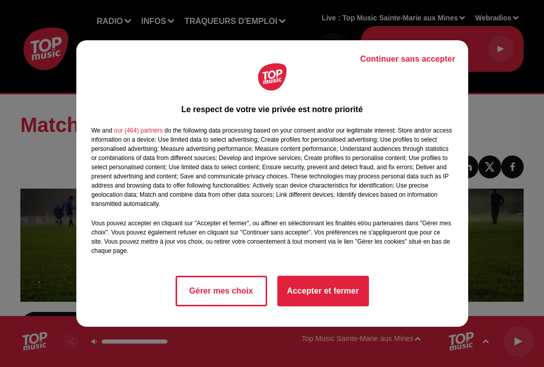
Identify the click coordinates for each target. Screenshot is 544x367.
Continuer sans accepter (407, 59)
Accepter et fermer (323, 290)
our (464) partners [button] (138, 130)
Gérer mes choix (221, 290)
